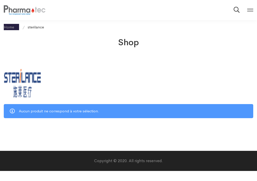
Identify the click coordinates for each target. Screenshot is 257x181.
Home (9, 27)
